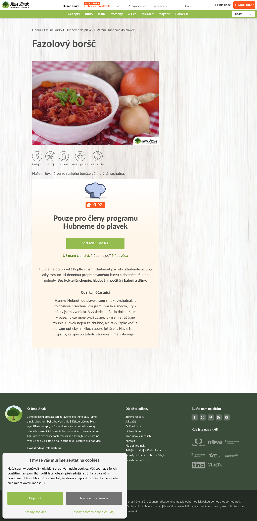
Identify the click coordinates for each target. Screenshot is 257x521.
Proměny (116, 14)
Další (188, 6)
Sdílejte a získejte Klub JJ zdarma (145, 450)
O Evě (132, 14)
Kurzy (89, 14)
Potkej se (182, 14)
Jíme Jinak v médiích (138, 436)
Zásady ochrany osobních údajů (145, 455)
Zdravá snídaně (137, 6)
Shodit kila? (244, 5)
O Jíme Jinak (133, 431)
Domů (36, 30)
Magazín (164, 14)
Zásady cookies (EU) (137, 460)
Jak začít (147, 14)
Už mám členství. (77, 256)
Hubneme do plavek (97, 6)
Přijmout (35, 498)
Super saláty (159, 6)
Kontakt (130, 441)
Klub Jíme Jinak (135, 445)
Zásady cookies (35, 512)
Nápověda (120, 256)
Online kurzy (53, 30)
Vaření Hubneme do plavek (116, 30)
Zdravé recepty (134, 416)
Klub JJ (119, 6)
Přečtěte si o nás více (88, 441)
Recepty (74, 14)
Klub (101, 14)
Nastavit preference (94, 498)
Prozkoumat (95, 243)
